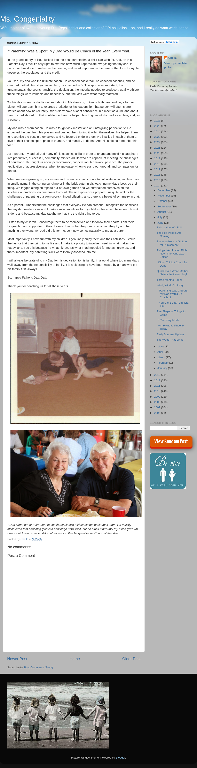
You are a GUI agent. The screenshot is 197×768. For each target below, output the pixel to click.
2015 (157, 180)
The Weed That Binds (170, 339)
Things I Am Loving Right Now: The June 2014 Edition (172, 253)
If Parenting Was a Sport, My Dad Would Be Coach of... (172, 294)
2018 (157, 163)
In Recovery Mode (168, 320)
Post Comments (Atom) (38, 667)
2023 (157, 136)
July (160, 217)
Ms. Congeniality (27, 19)
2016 (157, 174)
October (162, 200)
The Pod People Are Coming (169, 234)
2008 (157, 402)
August (162, 211)
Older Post (131, 659)
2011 (157, 385)
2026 (157, 120)
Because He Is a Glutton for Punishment (172, 243)
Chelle (172, 57)
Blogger (120, 757)
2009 (157, 396)
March (161, 357)
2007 (157, 407)
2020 (157, 153)
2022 (157, 142)
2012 (157, 380)
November (164, 195)
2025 (157, 125)
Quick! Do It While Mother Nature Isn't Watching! (172, 272)
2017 (157, 169)
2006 (157, 412)
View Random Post (171, 441)
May (160, 346)
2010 (157, 391)
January (162, 368)
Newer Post (17, 659)
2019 (157, 158)
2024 (157, 131)
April (160, 351)
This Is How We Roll (169, 227)
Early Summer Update (170, 334)
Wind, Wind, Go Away (170, 285)
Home (75, 659)
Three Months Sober (169, 279)
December (164, 190)
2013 (157, 374)
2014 (157, 185)
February (163, 362)
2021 (157, 147)
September (164, 206)
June (160, 222)
